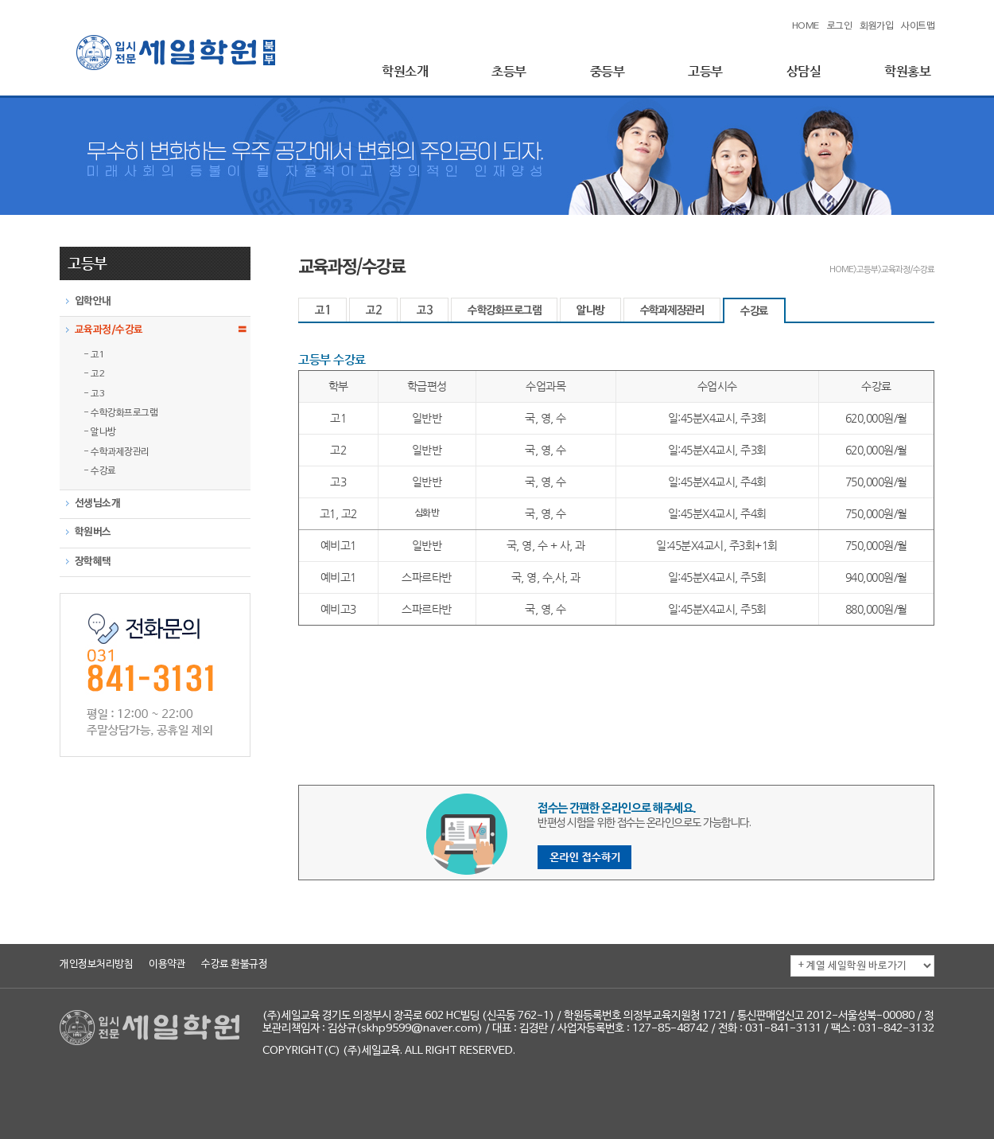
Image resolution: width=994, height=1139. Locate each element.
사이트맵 (917, 26)
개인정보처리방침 (96, 964)
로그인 (839, 26)
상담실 (803, 71)
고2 (373, 311)
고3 (424, 311)
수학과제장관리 (672, 311)
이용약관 (167, 964)
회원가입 (876, 26)
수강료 (754, 312)
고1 (322, 311)
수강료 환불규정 (234, 964)
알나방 (590, 311)
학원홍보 (907, 71)
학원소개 (405, 71)
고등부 (705, 71)
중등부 (607, 71)
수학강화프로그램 (504, 311)
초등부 (508, 71)
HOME (805, 26)
